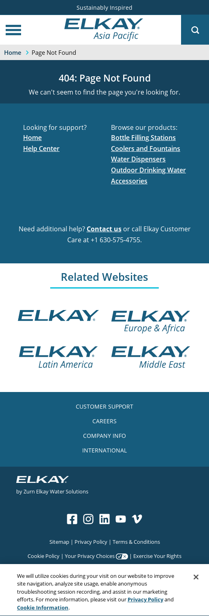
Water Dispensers (138, 159)
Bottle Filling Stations (143, 137)
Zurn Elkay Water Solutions (55, 491)
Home (32, 137)
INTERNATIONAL (104, 450)
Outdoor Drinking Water (148, 170)
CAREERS (104, 421)
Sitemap (59, 541)
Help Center (41, 148)
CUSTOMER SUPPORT (104, 406)
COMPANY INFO (104, 435)
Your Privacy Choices (90, 556)
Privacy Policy (91, 541)
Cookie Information (42, 608)
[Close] (196, 578)
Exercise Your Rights (157, 556)
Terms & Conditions (136, 541)
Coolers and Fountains (145, 148)
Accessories (129, 181)
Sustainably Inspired (104, 7)
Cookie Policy (44, 556)
